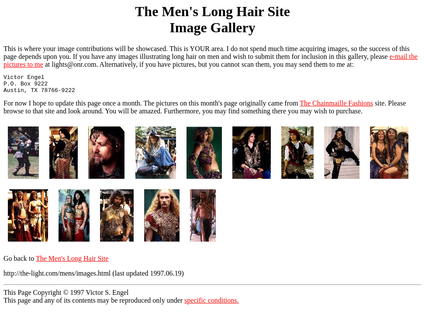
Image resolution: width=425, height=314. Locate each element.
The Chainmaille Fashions (336, 107)
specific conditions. (211, 304)
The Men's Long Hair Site (72, 262)
